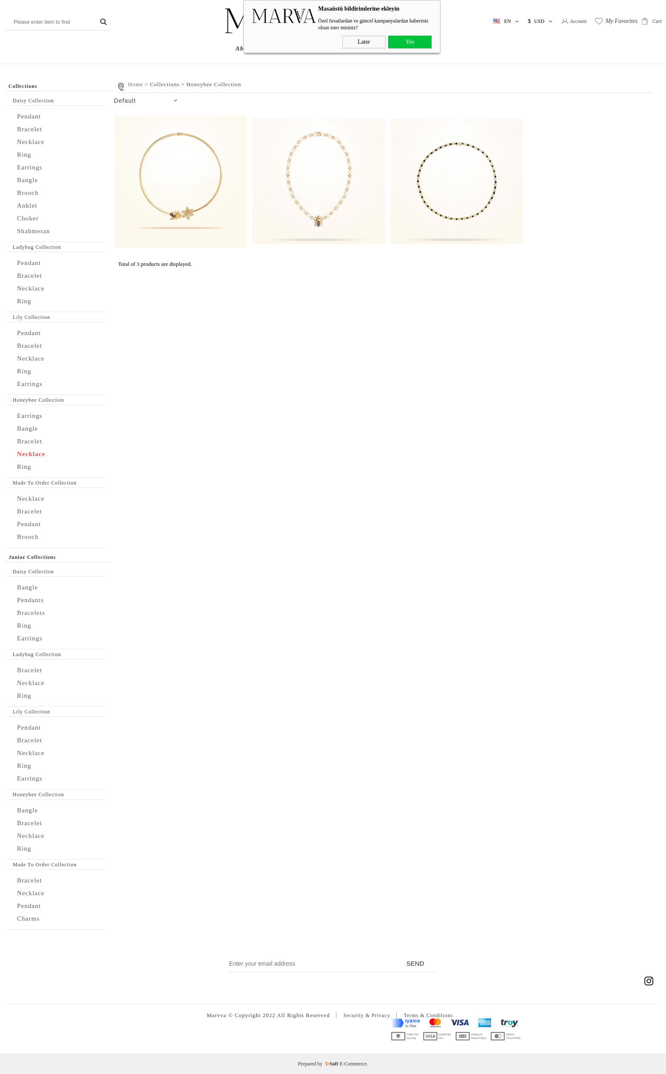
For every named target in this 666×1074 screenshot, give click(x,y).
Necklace (32, 142)
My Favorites (622, 21)
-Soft (332, 1063)
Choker (29, 218)
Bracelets (32, 613)
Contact (427, 48)
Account (578, 21)
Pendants (31, 600)
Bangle (28, 180)
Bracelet (31, 129)
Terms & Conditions (430, 1015)
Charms (29, 918)
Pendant (30, 116)
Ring (25, 154)
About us (249, 48)
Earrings (31, 167)
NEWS (395, 48)
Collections (290, 48)
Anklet (28, 205)
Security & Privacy (365, 1015)
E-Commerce (353, 1063)
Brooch (29, 193)
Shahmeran (35, 231)
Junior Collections (346, 48)
